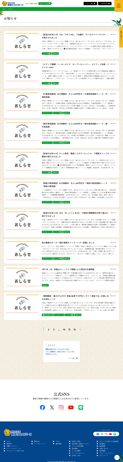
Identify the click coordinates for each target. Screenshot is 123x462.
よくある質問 (76, 451)
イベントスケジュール (14, 448)
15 (69, 329)
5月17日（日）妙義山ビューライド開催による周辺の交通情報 (68, 269)
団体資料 (102, 444)
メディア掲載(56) (50, 351)
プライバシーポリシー (106, 453)
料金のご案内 (76, 441)
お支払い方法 (76, 455)
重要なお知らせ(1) (50, 349)
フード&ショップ (39, 444)
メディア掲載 (47, 53)
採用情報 (102, 451)
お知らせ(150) (61, 351)
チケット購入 (89, 3)
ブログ (58, 441)
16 (75, 329)
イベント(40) (70, 351)
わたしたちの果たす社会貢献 (108, 441)
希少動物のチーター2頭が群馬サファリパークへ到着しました (68, 242)
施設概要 (102, 446)
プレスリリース (47, 113)
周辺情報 (75, 448)
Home (8, 441)
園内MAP (37, 441)
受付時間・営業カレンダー (80, 444)
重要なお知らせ (47, 315)
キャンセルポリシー (78, 453)
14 (64, 329)
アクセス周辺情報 (77, 446)
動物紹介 (9, 444)
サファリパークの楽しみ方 (15, 451)
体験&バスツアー (12, 446)
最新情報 (58, 444)
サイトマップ (103, 455)
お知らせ (55, 53)
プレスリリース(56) (63, 349)
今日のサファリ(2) (51, 354)
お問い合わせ (103, 448)
